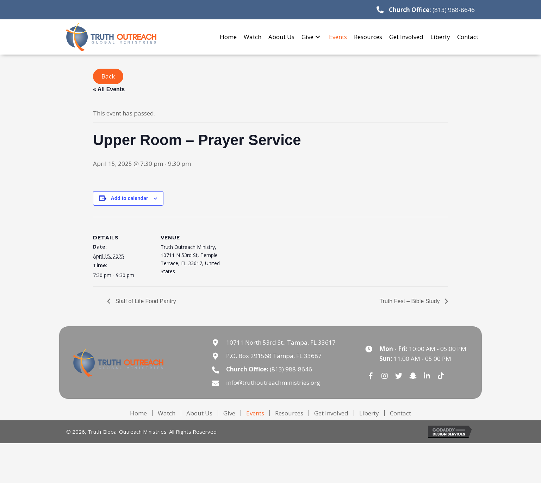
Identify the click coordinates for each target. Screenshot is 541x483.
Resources (289, 413)
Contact (400, 413)
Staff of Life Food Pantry (145, 301)
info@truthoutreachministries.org (273, 382)
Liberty (369, 413)
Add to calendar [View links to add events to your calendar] (129, 198)
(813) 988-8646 (454, 10)
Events (255, 413)
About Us (199, 413)
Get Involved (331, 413)
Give (229, 413)
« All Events (109, 89)
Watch (166, 413)
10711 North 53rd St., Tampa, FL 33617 (281, 342)
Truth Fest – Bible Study (410, 301)
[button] (317, 37)
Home (138, 413)
